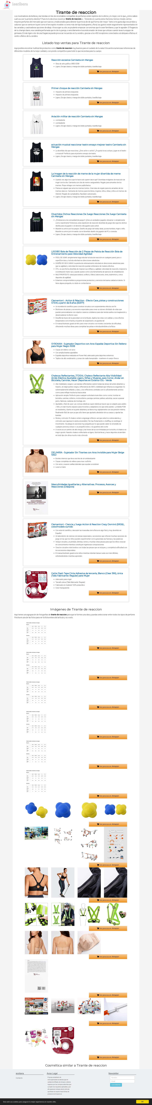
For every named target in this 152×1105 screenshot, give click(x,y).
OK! (142, 1102)
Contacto (19, 1078)
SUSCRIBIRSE (116, 1085)
